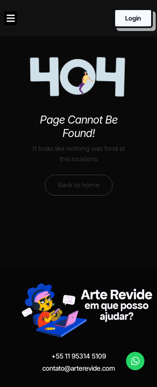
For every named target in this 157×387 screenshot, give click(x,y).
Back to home (79, 185)
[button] (10, 18)
